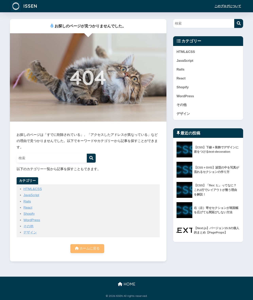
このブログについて (227, 6)
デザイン (30, 232)
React (27, 208)
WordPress (31, 220)
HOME (126, 284)
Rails (27, 201)
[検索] (91, 158)
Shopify (29, 214)
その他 (28, 226)
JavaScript (31, 195)
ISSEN (24, 6)
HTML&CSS (32, 189)
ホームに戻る (87, 248)
